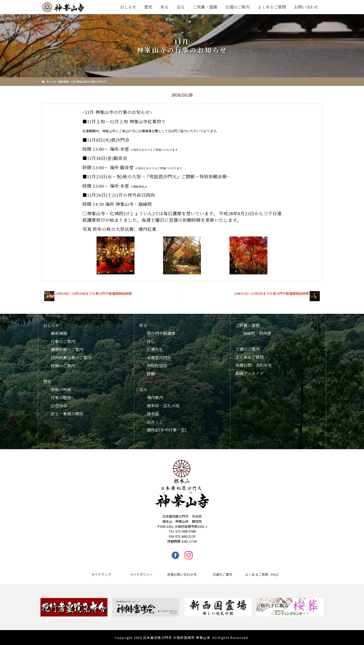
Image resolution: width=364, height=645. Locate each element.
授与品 (153, 414)
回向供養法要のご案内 (71, 358)
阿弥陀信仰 (157, 366)
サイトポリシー (141, 574)
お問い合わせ (306, 7)
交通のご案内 (237, 7)
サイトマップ (101, 574)
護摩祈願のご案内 (67, 349)
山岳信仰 (59, 406)
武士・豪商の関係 (67, 414)
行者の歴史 (61, 397)
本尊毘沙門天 (159, 358)
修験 (151, 374)
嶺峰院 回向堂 (257, 333)
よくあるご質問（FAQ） (263, 574)
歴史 (148, 7)
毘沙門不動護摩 (161, 333)
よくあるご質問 (272, 7)
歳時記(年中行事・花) (167, 430)
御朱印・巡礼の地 (163, 406)
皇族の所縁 (61, 389)
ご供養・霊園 (205, 7)
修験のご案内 (63, 366)
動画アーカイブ (249, 373)
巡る (181, 7)
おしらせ (128, 7)
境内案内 (155, 397)
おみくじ (155, 422)
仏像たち (155, 349)
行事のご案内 (63, 341)
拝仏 (151, 341)
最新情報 (64, 81)
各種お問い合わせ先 (253, 365)
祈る (165, 7)
